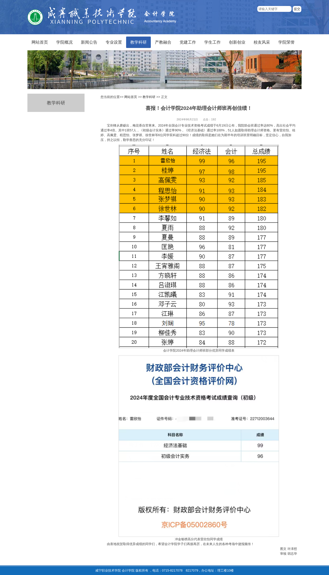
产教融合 (163, 42)
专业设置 (114, 42)
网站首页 (40, 42)
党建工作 (188, 42)
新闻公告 (89, 42)
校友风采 (262, 42)
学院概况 (64, 42)
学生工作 (212, 42)
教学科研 (138, 42)
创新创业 (237, 42)
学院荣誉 (286, 42)
